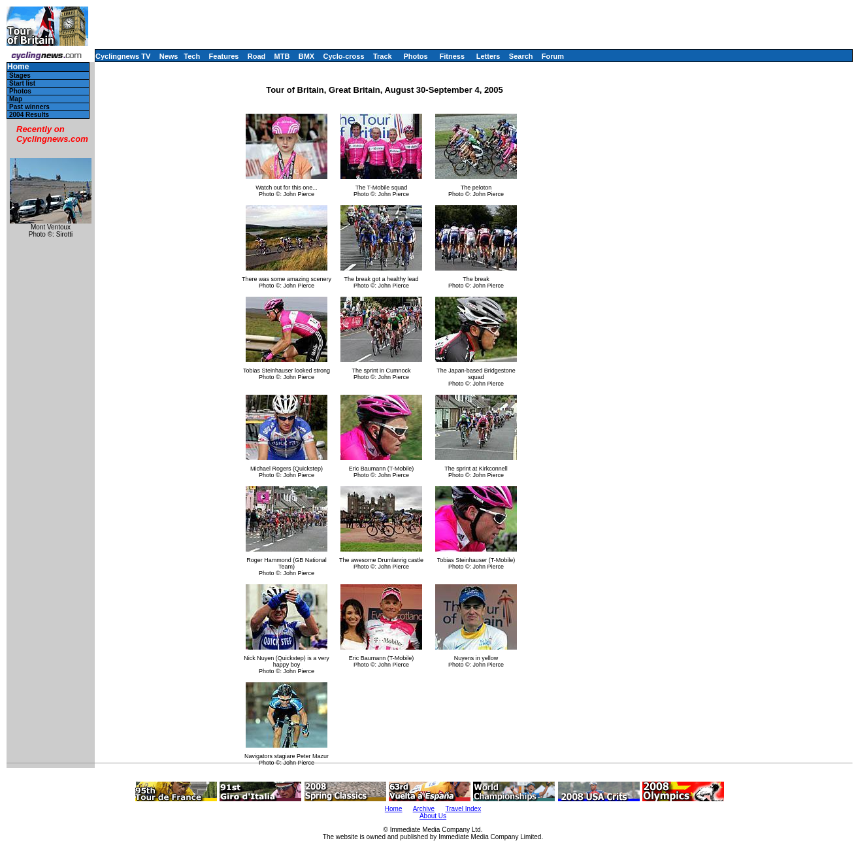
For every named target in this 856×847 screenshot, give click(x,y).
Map (15, 99)
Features (224, 56)
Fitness (452, 56)
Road (257, 56)
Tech (192, 56)
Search (521, 56)
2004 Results (29, 114)
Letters (488, 56)
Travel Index (464, 808)
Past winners (29, 106)
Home (18, 67)
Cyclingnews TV (122, 56)
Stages (20, 75)
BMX (306, 56)
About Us (433, 816)
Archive (424, 808)
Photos (415, 56)
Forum (553, 56)
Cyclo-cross (344, 56)
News (168, 56)
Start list (22, 83)
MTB (282, 56)
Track (382, 56)
